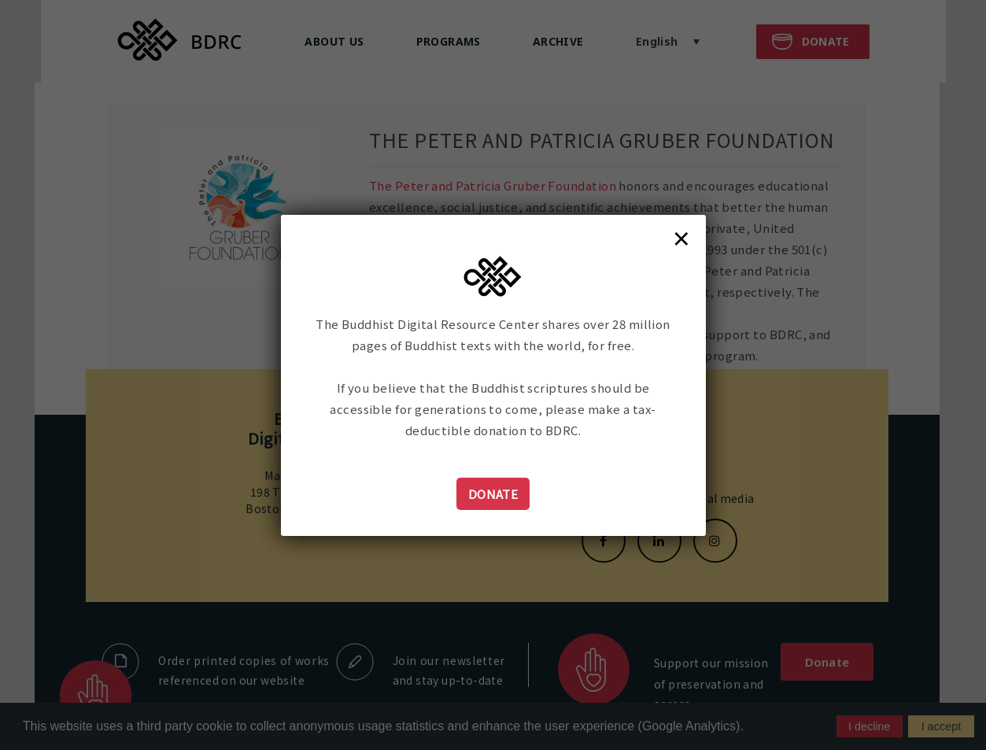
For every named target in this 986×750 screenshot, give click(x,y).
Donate (493, 494)
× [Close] (681, 237)
